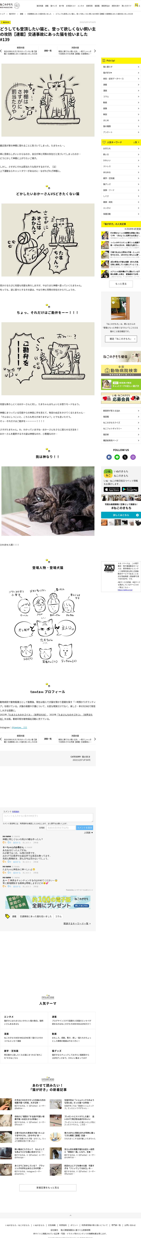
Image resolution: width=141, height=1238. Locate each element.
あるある (107, 172)
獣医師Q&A (106, 6)
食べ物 (61, 6)
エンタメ (81, 6)
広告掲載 (52, 1225)
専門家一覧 (116, 1225)
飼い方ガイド (126, 6)
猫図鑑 (97, 6)
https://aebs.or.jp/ (125, 590)
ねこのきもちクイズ (111, 422)
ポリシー (74, 1225)
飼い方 (106, 154)
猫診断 (106, 434)
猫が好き (12, 14)
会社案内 (54, 1230)
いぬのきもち (38, 1225)
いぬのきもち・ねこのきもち (17, 1225)
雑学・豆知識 (108, 178)
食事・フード (108, 190)
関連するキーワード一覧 (76, 923)
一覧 (135, 142)
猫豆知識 (40, 6)
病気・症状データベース (113, 78)
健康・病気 (108, 202)
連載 (46, 6)
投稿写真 (89, 6)
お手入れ (107, 148)
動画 (105, 102)
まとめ (106, 120)
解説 (105, 114)
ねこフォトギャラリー (112, 428)
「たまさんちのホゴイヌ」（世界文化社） (27, 714)
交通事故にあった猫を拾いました (39, 14)
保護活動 (107, 214)
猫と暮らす (108, 66)
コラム (58, 916)
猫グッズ (107, 184)
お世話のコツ (71, 6)
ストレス (107, 166)
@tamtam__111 (19, 727)
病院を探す (116, 6)
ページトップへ (70, 1215)
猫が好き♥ (107, 72)
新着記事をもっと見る (48, 1187)
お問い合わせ (130, 1225)
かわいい (107, 160)
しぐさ (106, 196)
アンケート (108, 132)
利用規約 (63, 1225)
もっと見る (121, 283)
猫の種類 (107, 126)
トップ (2, 14)
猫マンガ (54, 6)
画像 (105, 108)
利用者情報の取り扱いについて (95, 1225)
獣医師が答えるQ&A (111, 410)
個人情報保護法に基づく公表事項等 (75, 1230)
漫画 (105, 90)
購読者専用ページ (110, 440)
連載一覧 (48, 50)
